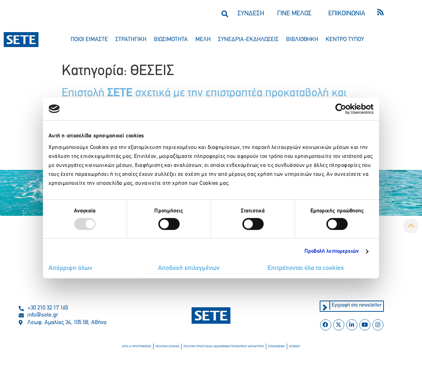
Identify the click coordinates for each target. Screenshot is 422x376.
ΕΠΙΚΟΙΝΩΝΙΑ (346, 13)
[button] (224, 13)
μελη (203, 40)
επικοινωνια (276, 346)
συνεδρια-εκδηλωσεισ (248, 40)
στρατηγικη (130, 40)
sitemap (294, 346)
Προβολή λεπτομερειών (331, 251)
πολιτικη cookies (167, 346)
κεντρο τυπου (345, 40)
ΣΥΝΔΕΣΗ (251, 13)
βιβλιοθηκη (302, 40)
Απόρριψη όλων (70, 268)
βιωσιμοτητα (171, 40)
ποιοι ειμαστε (89, 40)
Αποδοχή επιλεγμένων (189, 268)
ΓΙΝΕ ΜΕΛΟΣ (294, 13)
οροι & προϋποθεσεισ (136, 346)
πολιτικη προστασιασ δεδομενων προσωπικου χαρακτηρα (223, 346)
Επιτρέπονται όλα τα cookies (305, 268)
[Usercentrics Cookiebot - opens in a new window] (340, 108)
